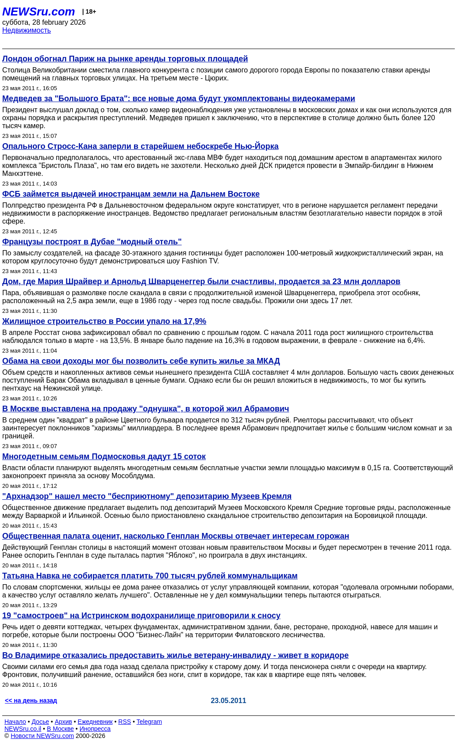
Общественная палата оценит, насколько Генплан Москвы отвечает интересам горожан (175, 536)
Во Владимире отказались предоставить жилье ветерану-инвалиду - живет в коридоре (175, 655)
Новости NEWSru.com (42, 735)
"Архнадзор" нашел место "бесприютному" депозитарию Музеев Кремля (147, 496)
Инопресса (95, 728)
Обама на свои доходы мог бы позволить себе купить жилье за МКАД (141, 361)
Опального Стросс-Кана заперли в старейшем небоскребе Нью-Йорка (140, 146)
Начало (15, 721)
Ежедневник (95, 721)
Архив (63, 721)
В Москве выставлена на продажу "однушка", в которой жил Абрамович (145, 408)
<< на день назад (31, 700)
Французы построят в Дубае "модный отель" (92, 241)
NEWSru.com (38, 11)
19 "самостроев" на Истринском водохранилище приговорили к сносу (141, 615)
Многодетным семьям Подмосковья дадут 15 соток (104, 456)
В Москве (60, 728)
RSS (124, 721)
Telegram (149, 721)
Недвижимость (26, 30)
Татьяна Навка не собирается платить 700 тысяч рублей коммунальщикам (150, 575)
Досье (40, 721)
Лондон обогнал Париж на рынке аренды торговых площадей (125, 58)
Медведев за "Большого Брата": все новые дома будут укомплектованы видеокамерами (178, 98)
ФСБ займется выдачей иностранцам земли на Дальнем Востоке (131, 194)
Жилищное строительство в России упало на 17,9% (104, 321)
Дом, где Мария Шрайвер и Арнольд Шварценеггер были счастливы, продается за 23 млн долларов (201, 281)
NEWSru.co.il (22, 728)
